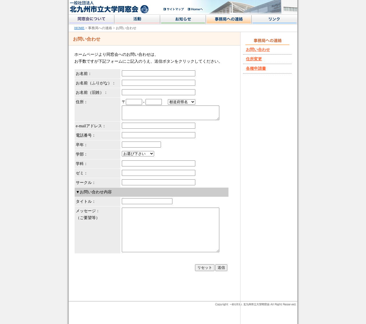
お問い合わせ (258, 49)
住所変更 (254, 59)
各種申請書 (256, 68)
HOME (79, 28)
